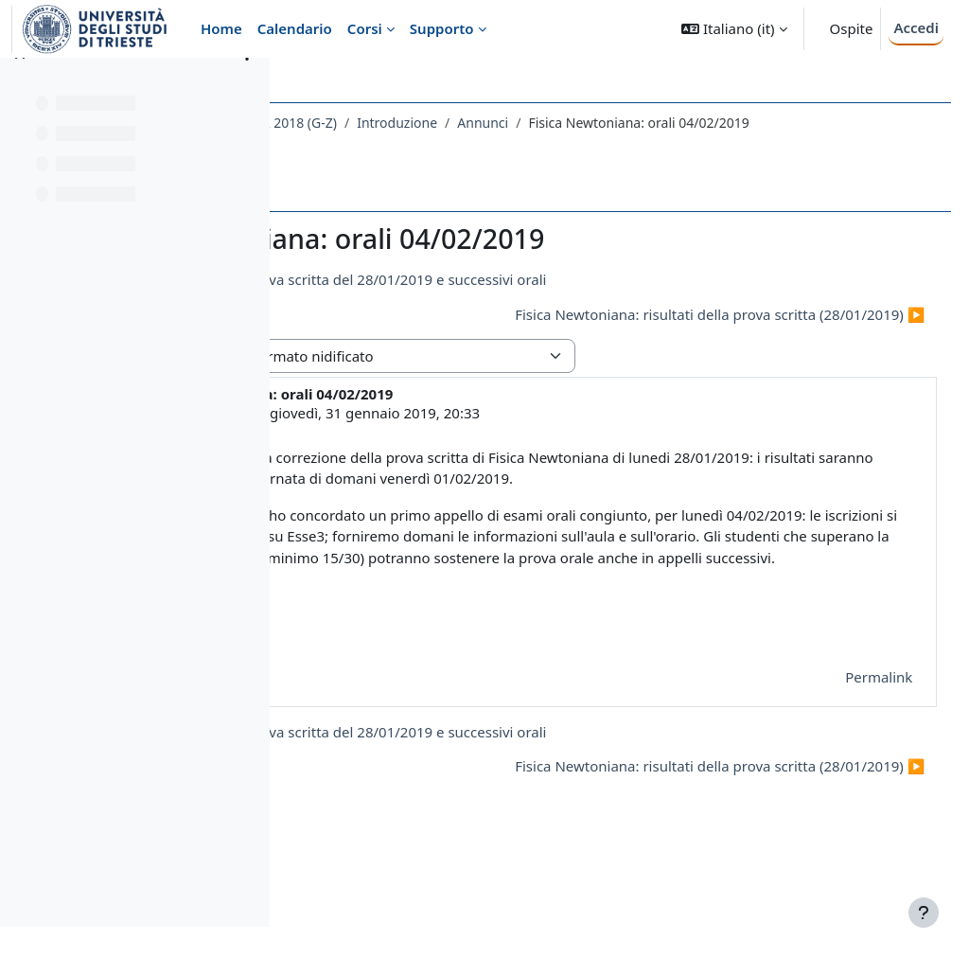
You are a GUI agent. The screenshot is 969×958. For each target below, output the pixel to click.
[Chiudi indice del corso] (20, 85)
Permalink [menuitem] (843, 761)
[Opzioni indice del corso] (247, 85)
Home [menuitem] (221, 28)
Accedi (916, 27)
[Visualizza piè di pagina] (923, 912)
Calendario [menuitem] (294, 28)
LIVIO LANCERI (430, 432)
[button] (734, 29)
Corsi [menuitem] (364, 28)
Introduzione (619, 123)
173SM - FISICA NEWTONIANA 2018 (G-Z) (432, 123)
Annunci (705, 123)
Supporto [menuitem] (442, 28)
